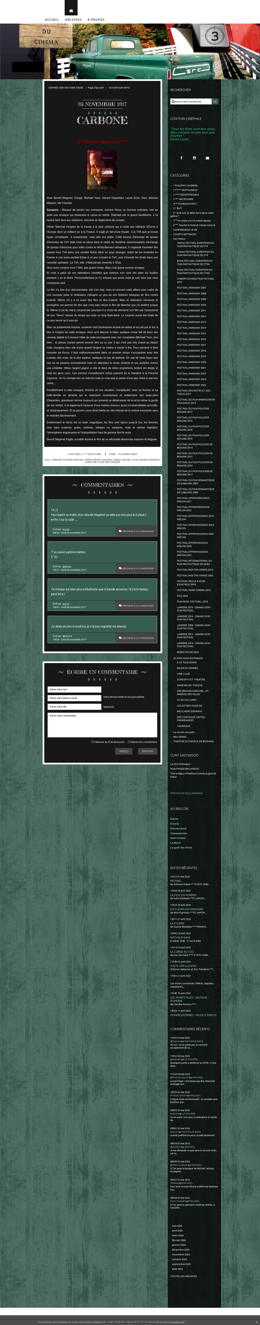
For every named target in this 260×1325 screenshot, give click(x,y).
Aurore (66, 603)
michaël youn (130, 459)
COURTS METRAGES (184, 234)
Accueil (52, 19)
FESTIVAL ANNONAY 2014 (191, 327)
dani (101, 462)
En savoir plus (178, 1322)
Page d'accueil (96, 87)
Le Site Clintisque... (180, 764)
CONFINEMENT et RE (185, 229)
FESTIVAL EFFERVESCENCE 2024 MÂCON (195, 526)
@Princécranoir (179, 1077)
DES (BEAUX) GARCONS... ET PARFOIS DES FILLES (193, 692)
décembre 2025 (181, 1249)
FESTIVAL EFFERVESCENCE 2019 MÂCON (195, 518)
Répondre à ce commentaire (135, 531)
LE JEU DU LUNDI (186, 699)
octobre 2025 (179, 1259)
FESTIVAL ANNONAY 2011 (191, 310)
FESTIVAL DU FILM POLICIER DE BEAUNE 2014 (195, 446)
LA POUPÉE (177, 923)
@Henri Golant (178, 1164)
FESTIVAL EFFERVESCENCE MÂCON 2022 (192, 553)
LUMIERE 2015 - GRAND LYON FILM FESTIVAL (193, 609)
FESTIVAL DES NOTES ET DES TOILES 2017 (193, 392)
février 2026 (179, 1240)
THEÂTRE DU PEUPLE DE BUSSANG (193, 741)
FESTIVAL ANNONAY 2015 (191, 333)
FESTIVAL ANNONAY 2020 (191, 362)
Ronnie (66, 529)
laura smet (91, 462)
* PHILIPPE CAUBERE (185, 185)
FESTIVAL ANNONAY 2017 (191, 344)
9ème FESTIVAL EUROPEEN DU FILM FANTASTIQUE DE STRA (195, 271)
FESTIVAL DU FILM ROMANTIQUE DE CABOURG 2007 (195, 482)
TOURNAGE (183, 726)
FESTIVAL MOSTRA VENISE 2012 (195, 569)
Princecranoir (178, 1095)
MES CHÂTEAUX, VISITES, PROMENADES (191, 719)
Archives (73, 19)
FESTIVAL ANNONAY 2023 (191, 373)
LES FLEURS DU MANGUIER (186, 909)
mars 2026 (178, 1235)
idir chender (112, 462)
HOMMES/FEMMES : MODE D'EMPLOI (193, 1015)
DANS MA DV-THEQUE (189, 685)
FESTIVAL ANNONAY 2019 (191, 356)
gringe (117, 459)
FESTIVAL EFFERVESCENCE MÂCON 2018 (192, 544)
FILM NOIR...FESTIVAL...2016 (192, 601)
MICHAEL (175, 880)
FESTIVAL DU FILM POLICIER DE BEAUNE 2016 (195, 464)
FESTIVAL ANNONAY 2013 (191, 322)
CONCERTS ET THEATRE (191, 679)
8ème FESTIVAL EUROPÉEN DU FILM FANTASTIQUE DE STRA (195, 262)
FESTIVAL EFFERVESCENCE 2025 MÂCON (195, 535)
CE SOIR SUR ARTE (119, 87)
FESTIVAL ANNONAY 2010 (191, 304)
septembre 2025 (181, 1264)
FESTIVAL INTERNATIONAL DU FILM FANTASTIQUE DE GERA (194, 562)
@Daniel (175, 1041)
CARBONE (102, 120)
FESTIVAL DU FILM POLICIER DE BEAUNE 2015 (195, 455)
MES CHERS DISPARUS (189, 711)
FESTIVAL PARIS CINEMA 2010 (194, 590)
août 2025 (177, 1268)
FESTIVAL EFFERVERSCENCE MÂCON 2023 (193, 509)
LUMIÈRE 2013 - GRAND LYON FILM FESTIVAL (193, 636)
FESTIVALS (179, 238)
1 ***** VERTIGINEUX (185, 190)
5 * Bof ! (177, 208)
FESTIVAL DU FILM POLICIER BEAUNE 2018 (193, 428)
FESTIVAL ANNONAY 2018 (191, 350)
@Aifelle (175, 1146)
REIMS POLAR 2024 (187, 652)
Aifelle (174, 1183)
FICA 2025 (182, 595)
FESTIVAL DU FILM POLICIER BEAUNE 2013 (193, 419)
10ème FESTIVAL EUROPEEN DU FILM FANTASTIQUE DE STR (195, 244)
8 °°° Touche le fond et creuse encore (194, 225)
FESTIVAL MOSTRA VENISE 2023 (195, 575)
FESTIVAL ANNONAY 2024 (191, 379)
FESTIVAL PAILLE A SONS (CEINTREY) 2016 (191, 583)
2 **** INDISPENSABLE (186, 194)
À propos (96, 19)
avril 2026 (177, 1230)
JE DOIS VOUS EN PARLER (188, 658)
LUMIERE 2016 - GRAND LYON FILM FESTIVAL (193, 618)
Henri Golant (178, 838)
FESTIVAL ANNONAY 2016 (191, 339)
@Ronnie (67, 566)
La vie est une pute (184, 732)
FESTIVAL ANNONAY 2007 (191, 287)
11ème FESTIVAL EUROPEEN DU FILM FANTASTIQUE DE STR (195, 253)
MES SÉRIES (180, 736)
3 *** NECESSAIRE (91, 454)
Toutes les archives (183, 1276)
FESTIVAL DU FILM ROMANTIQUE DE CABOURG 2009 (195, 491)
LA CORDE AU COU (182, 951)
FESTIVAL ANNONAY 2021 (191, 367)
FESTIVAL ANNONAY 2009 (191, 299)
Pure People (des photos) (184, 768)
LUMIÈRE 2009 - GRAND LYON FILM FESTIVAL (193, 627)
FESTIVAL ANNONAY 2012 (191, 316)
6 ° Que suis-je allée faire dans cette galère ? (192, 214)
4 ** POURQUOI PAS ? (185, 203)
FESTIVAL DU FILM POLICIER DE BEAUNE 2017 (195, 473)
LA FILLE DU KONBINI (183, 895)
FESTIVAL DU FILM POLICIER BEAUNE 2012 (193, 410)
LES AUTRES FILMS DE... (190, 705)
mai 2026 (177, 1225)
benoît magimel (103, 459)
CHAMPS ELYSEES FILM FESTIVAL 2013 (195, 280)
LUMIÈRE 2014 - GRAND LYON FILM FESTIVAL (193, 645)
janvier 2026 (179, 1244)
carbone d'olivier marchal (67, 459)
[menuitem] (52, 19)
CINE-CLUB (183, 673)
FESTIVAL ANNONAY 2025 (191, 385)
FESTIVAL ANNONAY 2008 (191, 293)
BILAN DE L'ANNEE (187, 668)
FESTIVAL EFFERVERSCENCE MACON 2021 (193, 500)
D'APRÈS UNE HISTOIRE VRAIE (65, 87)
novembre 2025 (181, 1254)
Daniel (174, 1113)
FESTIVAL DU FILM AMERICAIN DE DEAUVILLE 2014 (196, 401)
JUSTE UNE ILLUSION (183, 965)
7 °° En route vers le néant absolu (192, 220)
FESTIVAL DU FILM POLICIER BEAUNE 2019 (193, 437)
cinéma (88, 459)
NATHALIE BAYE (180, 937)
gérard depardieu (149, 459)
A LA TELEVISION (186, 662)
